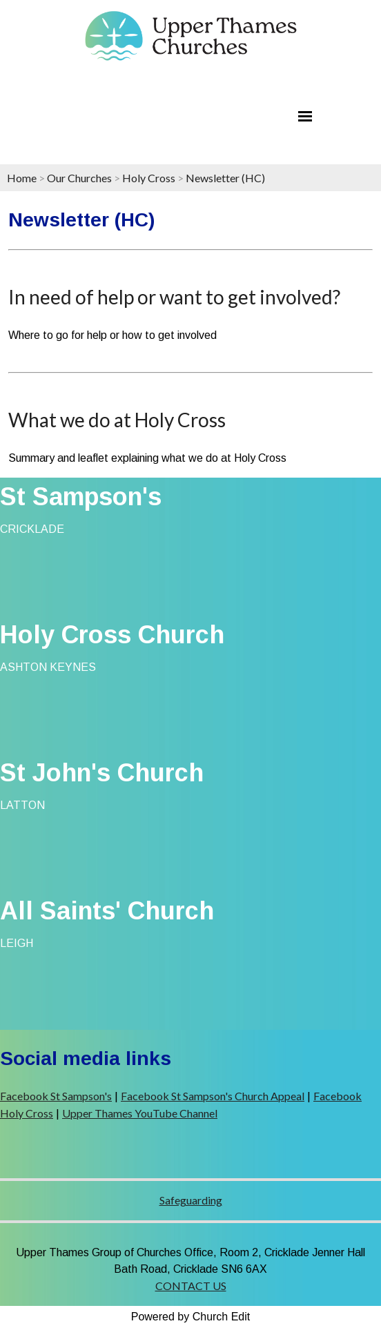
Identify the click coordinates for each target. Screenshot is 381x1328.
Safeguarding (190, 1200)
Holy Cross (148, 177)
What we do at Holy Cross (117, 419)
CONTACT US (190, 1285)
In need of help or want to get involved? (174, 297)
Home (22, 177)
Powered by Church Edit (191, 1316)
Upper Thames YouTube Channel (139, 1113)
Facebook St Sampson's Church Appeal (212, 1095)
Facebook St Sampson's (56, 1095)
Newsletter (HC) (225, 177)
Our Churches (79, 177)
